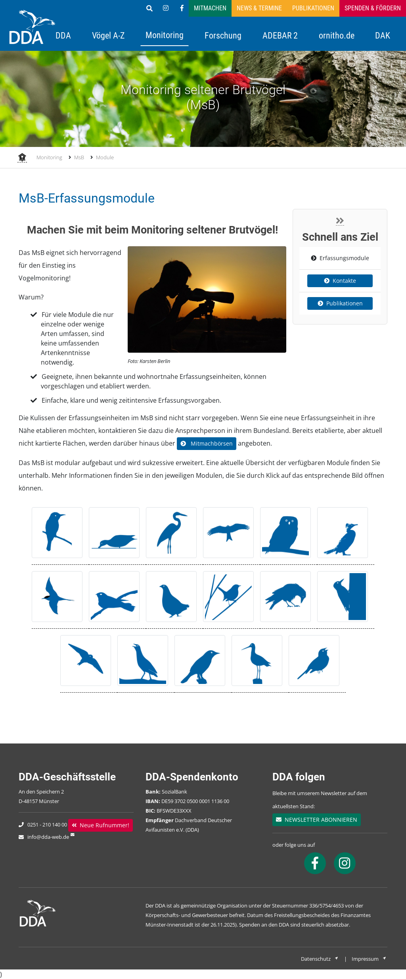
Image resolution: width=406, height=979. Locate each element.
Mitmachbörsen (206, 443)
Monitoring (165, 35)
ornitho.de (336, 35)
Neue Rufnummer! (100, 825)
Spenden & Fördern (373, 8)
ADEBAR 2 (280, 35)
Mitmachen (210, 8)
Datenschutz (320, 958)
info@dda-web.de (48, 836)
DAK (382, 35)
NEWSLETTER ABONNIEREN (316, 819)
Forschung (223, 35)
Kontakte (340, 280)
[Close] (340, 221)
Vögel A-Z (108, 35)
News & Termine (259, 8)
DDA (63, 35)
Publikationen (313, 8)
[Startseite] (22, 158)
